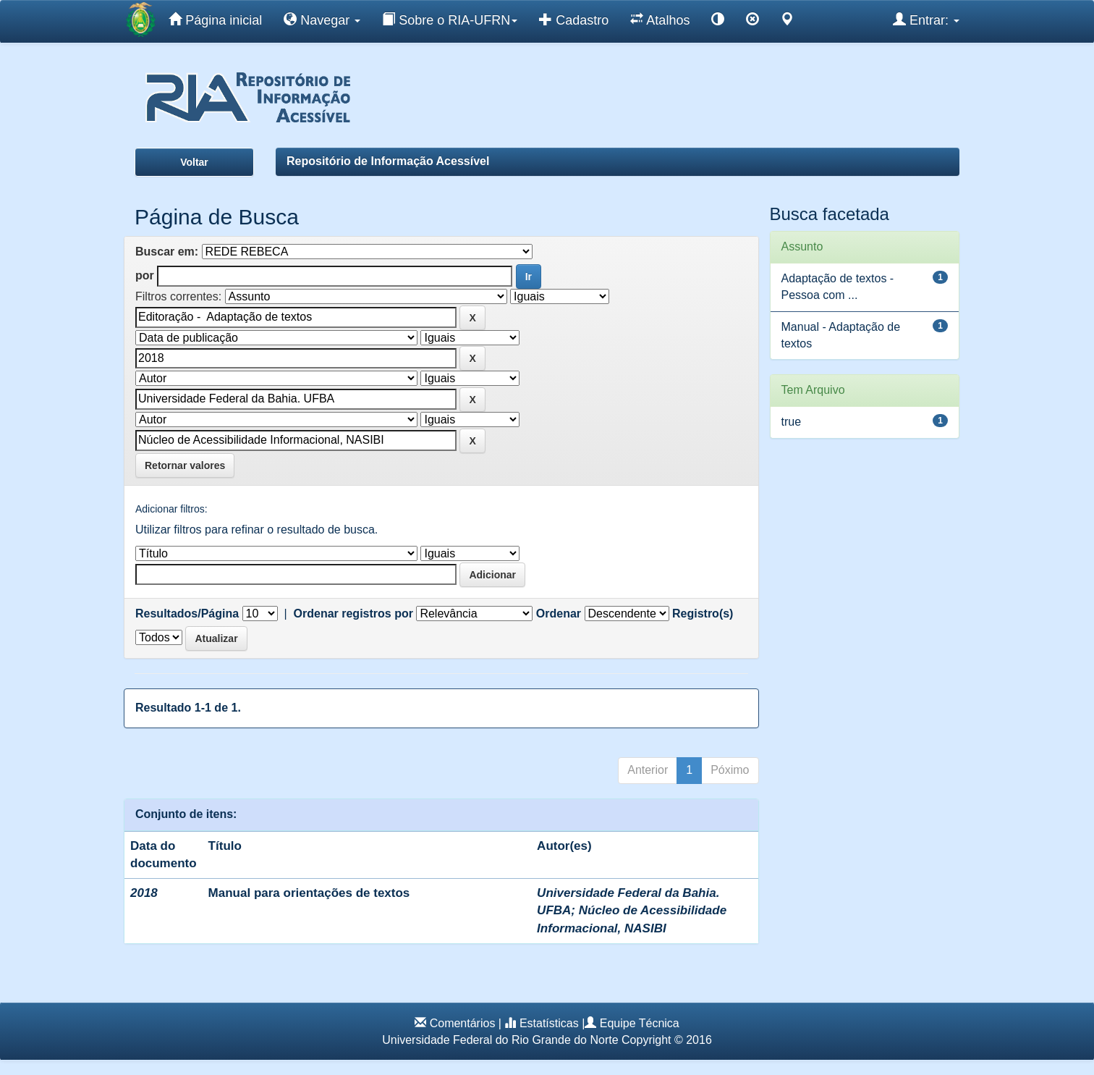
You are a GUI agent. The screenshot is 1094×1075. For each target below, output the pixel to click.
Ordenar (558, 613)
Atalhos (660, 20)
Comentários (463, 1023)
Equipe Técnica (639, 1023)
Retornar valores (185, 465)
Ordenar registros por (353, 613)
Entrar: (926, 20)
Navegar (322, 20)
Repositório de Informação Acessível (388, 161)
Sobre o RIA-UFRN (449, 20)
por (144, 275)
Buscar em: (166, 251)
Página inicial (215, 20)
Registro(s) (702, 613)
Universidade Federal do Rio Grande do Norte (500, 1040)
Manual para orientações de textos (309, 893)
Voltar (194, 162)
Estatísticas (549, 1023)
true (791, 422)
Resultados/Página (187, 613)
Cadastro (574, 20)
